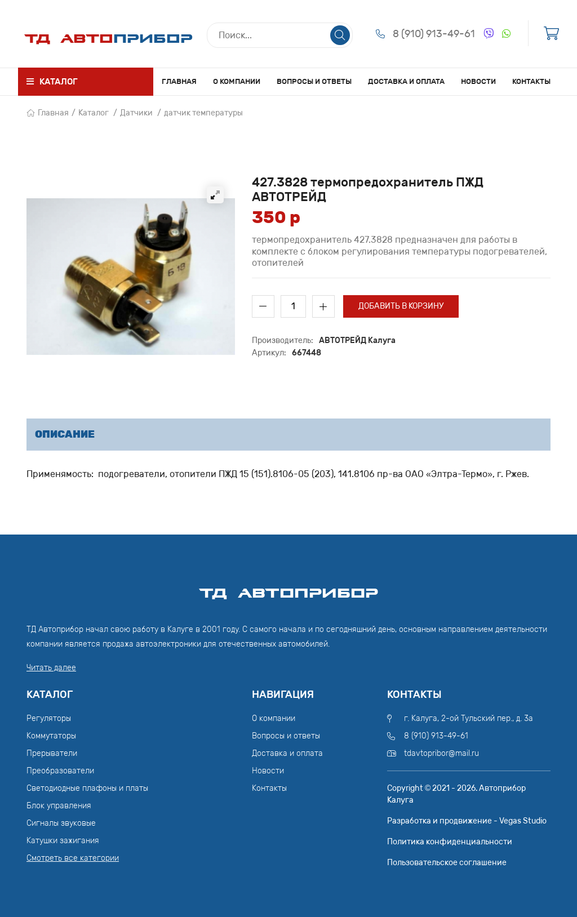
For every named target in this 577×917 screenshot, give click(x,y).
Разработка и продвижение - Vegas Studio (467, 821)
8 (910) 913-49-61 (434, 34)
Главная (179, 81)
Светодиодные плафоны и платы (87, 788)
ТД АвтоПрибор (288, 588)
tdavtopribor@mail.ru (441, 753)
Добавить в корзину (400, 306)
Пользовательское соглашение (447, 862)
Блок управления (58, 806)
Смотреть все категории (72, 858)
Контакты (531, 81)
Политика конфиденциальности (449, 842)
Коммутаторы (51, 736)
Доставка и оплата (406, 81)
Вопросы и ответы (314, 81)
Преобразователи (60, 771)
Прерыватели (51, 753)
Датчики (136, 113)
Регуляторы (48, 718)
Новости (478, 81)
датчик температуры (203, 113)
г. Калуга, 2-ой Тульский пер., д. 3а (468, 718)
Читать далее (51, 668)
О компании (236, 81)
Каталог (93, 113)
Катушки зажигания (62, 840)
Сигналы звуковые (61, 823)
